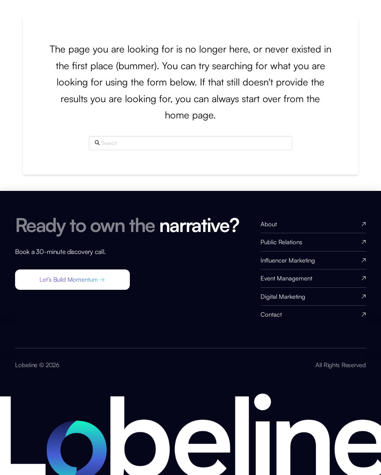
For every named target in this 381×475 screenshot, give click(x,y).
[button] (72, 279)
